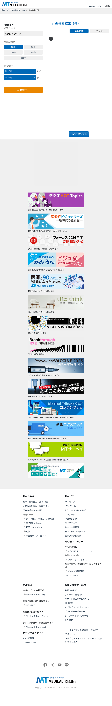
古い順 (99, 30)
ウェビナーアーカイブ (36, 535)
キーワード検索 (72, 527)
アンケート (70, 514)
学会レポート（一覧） (33, 510)
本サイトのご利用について (77, 598)
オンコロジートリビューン (80, 551)
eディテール (70, 506)
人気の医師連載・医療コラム (36, 506)
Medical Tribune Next (36, 626)
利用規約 (69, 602)
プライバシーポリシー (75, 611)
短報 (28, 531)
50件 (33, 47)
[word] (23, 33)
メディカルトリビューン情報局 (40, 518)
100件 (13, 52)
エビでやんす (71, 523)
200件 (33, 52)
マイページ (70, 501)
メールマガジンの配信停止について (81, 629)
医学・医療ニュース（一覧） (36, 501)
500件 (23, 57)
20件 (13, 47)
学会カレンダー (72, 518)
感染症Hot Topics (34, 523)
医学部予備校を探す (74, 535)
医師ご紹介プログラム (75, 531)
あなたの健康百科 (76, 571)
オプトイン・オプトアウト (77, 607)
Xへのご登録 (28, 638)
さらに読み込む (79, 134)
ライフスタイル (72, 575)
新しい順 (79, 30)
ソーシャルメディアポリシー (78, 615)
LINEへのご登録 (30, 642)
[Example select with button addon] (20, 71)
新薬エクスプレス (34, 527)
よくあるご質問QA (73, 594)
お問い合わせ (71, 590)
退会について (71, 634)
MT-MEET (30, 605)
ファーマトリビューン (78, 559)
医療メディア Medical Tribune (13, 10)
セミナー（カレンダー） (76, 510)
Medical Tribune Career (37, 616)
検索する (23, 90)
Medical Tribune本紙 (35, 594)
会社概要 (69, 619)
